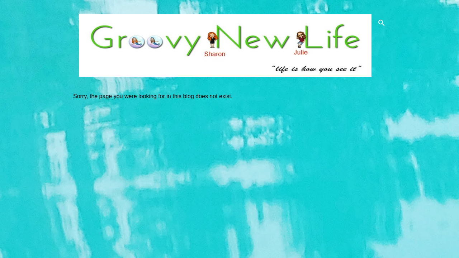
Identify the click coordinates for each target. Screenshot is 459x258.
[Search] (381, 23)
